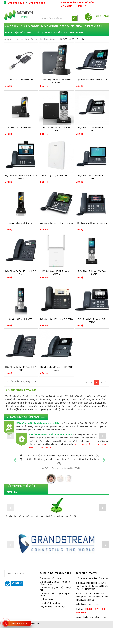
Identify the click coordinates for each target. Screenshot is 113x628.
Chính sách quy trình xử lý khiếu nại (55, 588)
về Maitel (67, 6)
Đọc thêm (81, 409)
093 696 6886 (37, 2)
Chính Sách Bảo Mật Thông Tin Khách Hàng (55, 583)
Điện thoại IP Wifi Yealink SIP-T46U (92, 223)
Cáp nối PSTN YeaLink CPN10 (21, 80)
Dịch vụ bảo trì (47, 599)
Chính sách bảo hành (50, 578)
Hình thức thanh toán (50, 603)
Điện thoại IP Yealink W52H (20, 223)
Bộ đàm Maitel (16, 573)
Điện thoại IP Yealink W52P (20, 127)
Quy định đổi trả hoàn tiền (52, 606)
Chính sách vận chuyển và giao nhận (55, 594)
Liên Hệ (81, 6)
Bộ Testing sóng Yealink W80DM (56, 175)
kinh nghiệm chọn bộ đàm (77, 2)
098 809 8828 (16, 2)
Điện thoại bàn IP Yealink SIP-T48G (56, 223)
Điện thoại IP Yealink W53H (20, 319)
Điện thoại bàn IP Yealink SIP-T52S (92, 80)
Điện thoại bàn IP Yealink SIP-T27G (56, 319)
